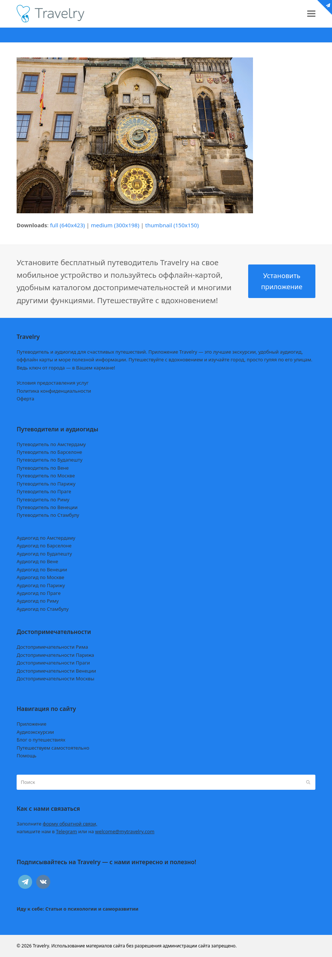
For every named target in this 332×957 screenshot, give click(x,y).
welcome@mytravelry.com (125, 831)
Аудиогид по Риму (38, 600)
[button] (311, 14)
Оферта (25, 398)
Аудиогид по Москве (40, 577)
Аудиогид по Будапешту (44, 553)
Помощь (27, 755)
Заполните (57, 823)
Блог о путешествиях (41, 739)
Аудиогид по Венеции (42, 569)
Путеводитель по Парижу (46, 483)
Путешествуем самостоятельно (53, 747)
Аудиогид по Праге (39, 593)
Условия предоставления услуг (53, 382)
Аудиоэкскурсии (35, 732)
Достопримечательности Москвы (55, 678)
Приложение (32, 724)
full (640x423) (67, 225)
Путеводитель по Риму (43, 499)
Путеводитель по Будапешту (50, 459)
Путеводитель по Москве (46, 475)
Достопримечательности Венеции (56, 670)
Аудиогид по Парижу (41, 585)
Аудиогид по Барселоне (44, 545)
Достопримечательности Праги (53, 662)
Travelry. (41, 946)
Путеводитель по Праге (44, 491)
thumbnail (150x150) (172, 225)
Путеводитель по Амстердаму (51, 444)
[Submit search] (308, 782)
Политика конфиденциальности (54, 391)
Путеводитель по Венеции (47, 507)
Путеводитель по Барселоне (49, 452)
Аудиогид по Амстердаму (46, 537)
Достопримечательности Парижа (55, 655)
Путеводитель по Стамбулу (48, 515)
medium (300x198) (115, 225)
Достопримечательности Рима (52, 647)
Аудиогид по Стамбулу (43, 609)
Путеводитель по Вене (43, 468)
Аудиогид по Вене (37, 561)
